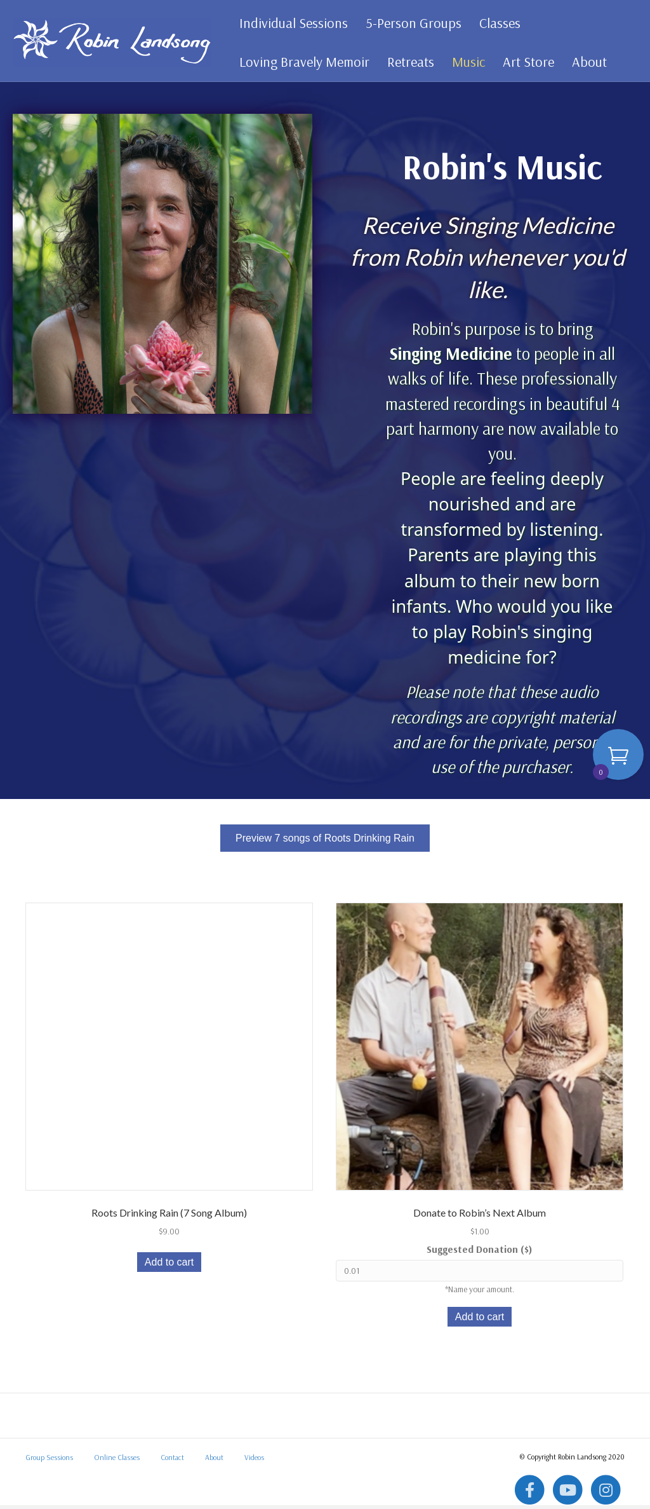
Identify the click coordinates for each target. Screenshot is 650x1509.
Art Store (527, 62)
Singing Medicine (450, 357)
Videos (254, 1461)
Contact (172, 1461)
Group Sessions (49, 1461)
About (588, 62)
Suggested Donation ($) (480, 1252)
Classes (498, 23)
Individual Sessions (292, 23)
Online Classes (117, 1461)
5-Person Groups (412, 23)
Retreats (409, 62)
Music (467, 62)
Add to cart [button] (169, 1265)
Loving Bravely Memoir (303, 62)
